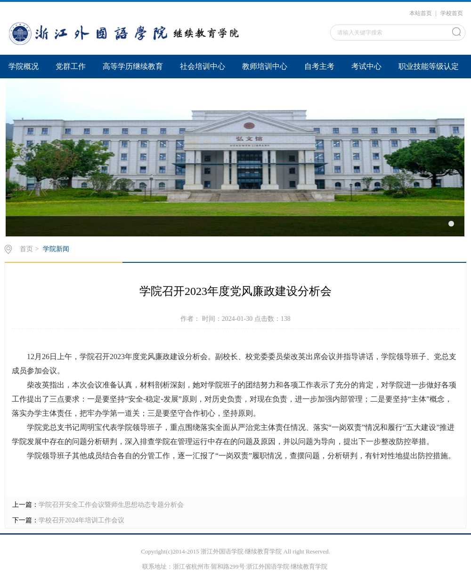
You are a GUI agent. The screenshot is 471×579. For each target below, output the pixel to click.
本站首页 (420, 13)
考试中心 (366, 66)
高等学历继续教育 (133, 66)
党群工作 (71, 66)
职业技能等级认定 (428, 66)
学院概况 (23, 66)
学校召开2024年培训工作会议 (81, 520)
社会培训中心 (202, 66)
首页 (26, 248)
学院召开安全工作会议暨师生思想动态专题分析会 (111, 504)
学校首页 (451, 13)
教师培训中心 (264, 66)
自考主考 (319, 66)
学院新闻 (56, 248)
